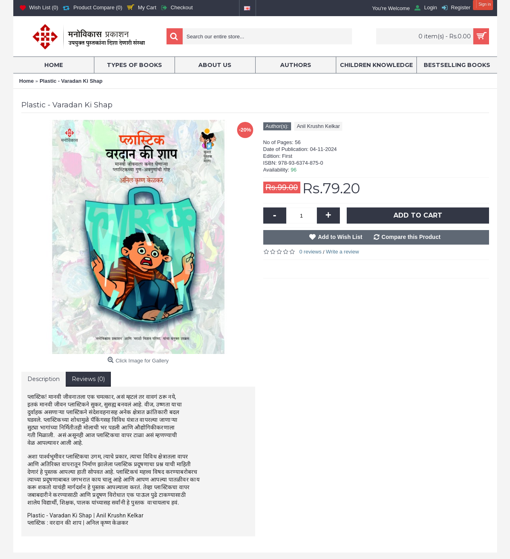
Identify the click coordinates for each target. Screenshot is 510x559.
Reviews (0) (88, 379)
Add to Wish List (340, 237)
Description (43, 379)
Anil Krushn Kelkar (318, 126)
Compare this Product (410, 237)
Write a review (342, 252)
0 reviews (311, 252)
